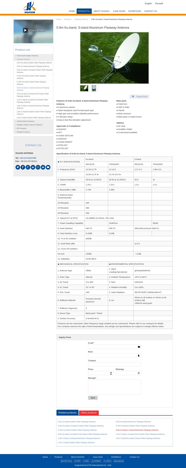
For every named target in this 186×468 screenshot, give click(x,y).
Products (67, 19)
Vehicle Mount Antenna (25, 121)
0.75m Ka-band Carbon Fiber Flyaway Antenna (135, 426)
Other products (89, 412)
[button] (84, 11)
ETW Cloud (66, 461)
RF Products (21, 128)
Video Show (33, 30)
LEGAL (107, 461)
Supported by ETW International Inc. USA (93, 465)
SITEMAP (96, 461)
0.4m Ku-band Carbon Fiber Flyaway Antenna (77, 422)
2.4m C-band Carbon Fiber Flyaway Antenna (76, 442)
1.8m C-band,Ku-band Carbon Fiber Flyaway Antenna (138, 438)
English (148, 3)
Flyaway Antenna (81, 19)
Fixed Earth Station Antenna (27, 56)
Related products (67, 412)
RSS (86, 461)
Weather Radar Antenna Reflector (30, 125)
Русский (159, 3)
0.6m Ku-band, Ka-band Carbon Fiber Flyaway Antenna (81, 426)
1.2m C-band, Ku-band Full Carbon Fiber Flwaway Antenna (140, 434)
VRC (77, 461)
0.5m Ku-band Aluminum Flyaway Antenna (133, 422)
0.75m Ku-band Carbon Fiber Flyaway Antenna (77, 430)
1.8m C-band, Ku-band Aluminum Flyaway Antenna (79, 438)
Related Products (23, 132)
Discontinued (118, 461)
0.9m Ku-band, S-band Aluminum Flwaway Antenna (137, 430)
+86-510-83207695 (27, 158)
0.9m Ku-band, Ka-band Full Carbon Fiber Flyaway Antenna (82, 434)
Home (58, 19)
